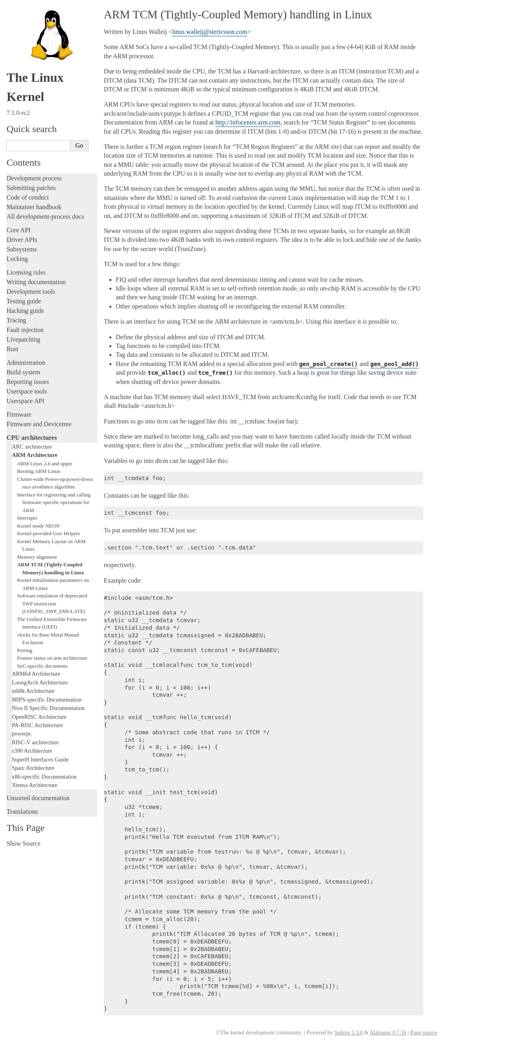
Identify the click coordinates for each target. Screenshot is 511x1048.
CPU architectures (31, 437)
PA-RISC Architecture (37, 725)
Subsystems (21, 249)
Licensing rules (26, 272)
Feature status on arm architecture (52, 658)
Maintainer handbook (33, 207)
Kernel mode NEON (38, 526)
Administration (25, 362)
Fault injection (25, 329)
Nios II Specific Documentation (48, 708)
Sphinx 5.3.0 (348, 1033)
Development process (33, 178)
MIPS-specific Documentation (46, 699)
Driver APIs (21, 239)
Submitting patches (30, 187)
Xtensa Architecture (34, 785)
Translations (22, 811)
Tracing (16, 320)
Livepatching (23, 339)
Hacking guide (25, 310)
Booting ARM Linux (38, 471)
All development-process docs (45, 216)
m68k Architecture (33, 691)
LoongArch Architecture (40, 682)
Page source (423, 1033)
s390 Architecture (32, 750)
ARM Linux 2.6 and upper (44, 464)
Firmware (18, 414)
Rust (12, 349)
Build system (23, 372)
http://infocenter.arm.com (248, 122)
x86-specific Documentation (44, 776)
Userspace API (25, 400)
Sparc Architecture (33, 768)
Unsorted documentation (37, 798)
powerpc (22, 733)
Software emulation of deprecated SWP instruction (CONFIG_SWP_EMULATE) (52, 603)
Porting (24, 650)
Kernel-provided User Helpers (48, 533)
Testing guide (23, 301)
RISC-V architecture (35, 742)
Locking (17, 258)
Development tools (30, 291)
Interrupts (27, 518)
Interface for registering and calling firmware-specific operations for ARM (54, 502)
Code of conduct (27, 197)
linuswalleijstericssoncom (209, 31)
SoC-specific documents (42, 666)
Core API (18, 230)
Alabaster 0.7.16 (388, 1033)
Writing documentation (35, 282)
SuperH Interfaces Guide (40, 759)
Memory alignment (37, 557)
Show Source (23, 843)
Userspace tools (26, 391)
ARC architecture (32, 446)
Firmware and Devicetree (38, 424)
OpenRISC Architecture (39, 717)
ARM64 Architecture (36, 673)
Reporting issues (27, 381)
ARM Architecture (34, 455)
